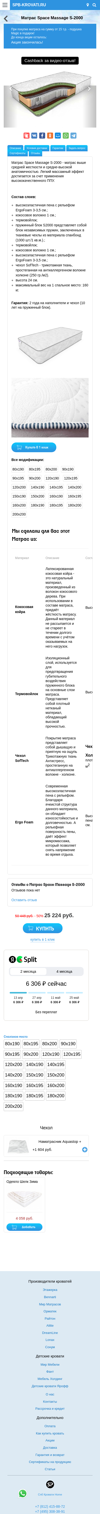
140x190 (37, 487)
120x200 (19, 487)
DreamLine (50, 1333)
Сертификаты (18, 153)
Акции (49, 1440)
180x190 (37, 505)
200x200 (19, 514)
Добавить (28, 1227)
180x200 (74, 505)
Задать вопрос (76, 148)
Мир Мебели (50, 1364)
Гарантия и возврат (50, 1455)
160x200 (19, 505)
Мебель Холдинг (50, 1379)
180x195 (56, 505)
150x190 (19, 496)
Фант (50, 1371)
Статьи (50, 1469)
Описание (15, 148)
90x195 (18, 478)
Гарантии (58, 148)
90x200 (34, 478)
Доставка (50, 1447)
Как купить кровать (50, 1433)
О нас (50, 1394)
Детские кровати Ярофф (50, 1386)
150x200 (37, 496)
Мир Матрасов (50, 1304)
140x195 (56, 487)
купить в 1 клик (43, 939)
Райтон (50, 1318)
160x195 (74, 496)
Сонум (50, 1347)
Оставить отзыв (24, 900)
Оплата (50, 1426)
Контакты (50, 1401)
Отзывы (35, 153)
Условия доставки (37, 148)
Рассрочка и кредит (50, 1408)
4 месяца (64, 971)
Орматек (50, 1311)
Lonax (50, 1340)
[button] (11, 106)
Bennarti (50, 1297)
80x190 (18, 469)
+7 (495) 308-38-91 (50, 1511)
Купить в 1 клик (36, 447)
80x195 (34, 469)
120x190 (52, 478)
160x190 (56, 496)
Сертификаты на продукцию (50, 1462)
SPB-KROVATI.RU (29, 5)
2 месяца (28, 971)
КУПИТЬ (45, 929)
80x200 (51, 469)
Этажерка (50, 1290)
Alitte (50, 1325)
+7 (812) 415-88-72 (50, 1506)
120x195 (70, 478)
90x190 (67, 469)
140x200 (74, 487)
